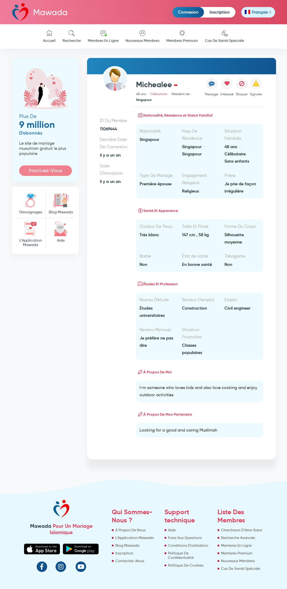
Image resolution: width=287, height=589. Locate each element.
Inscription (220, 12)
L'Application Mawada (31, 234)
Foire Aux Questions (185, 537)
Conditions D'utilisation (188, 545)
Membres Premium (182, 36)
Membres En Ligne (103, 36)
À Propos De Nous (130, 530)
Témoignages (31, 203)
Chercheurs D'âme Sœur (241, 530)
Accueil (49, 36)
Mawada (40, 12)
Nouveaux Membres (142, 36)
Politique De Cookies (185, 565)
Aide (60, 232)
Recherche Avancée (238, 537)
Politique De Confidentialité (181, 555)
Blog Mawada (60, 203)
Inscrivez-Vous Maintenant (45, 171)
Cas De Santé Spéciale (224, 36)
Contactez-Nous (129, 561)
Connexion (188, 12)
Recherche (72, 36)
